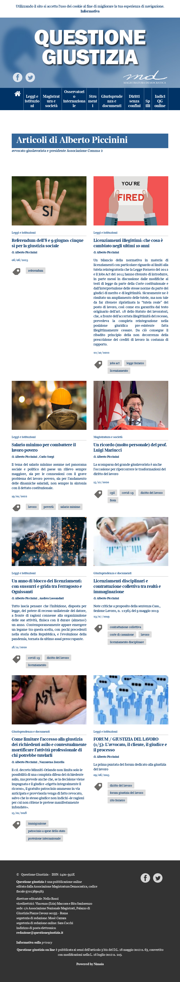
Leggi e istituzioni (32, 101)
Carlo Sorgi (46, 456)
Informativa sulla (34, 942)
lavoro (32, 507)
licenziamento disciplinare (127, 642)
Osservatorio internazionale (74, 99)
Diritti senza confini (134, 101)
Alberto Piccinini (26, 252)
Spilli (148, 103)
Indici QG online (159, 101)
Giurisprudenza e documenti (112, 101)
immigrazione (37, 823)
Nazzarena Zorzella (51, 762)
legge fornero (135, 363)
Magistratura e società (51, 101)
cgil (112, 493)
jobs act (115, 363)
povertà (48, 507)
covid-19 (128, 493)
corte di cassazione (122, 634)
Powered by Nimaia (90, 964)
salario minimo (70, 507)
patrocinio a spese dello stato (46, 831)
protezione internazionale (44, 838)
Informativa (90, 11)
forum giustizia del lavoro (126, 793)
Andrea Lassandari (51, 598)
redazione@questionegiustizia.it (39, 932)
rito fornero (117, 800)
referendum (35, 270)
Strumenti (92, 101)
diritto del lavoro (152, 493)
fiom (113, 500)
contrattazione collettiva (125, 627)
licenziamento (119, 370)
